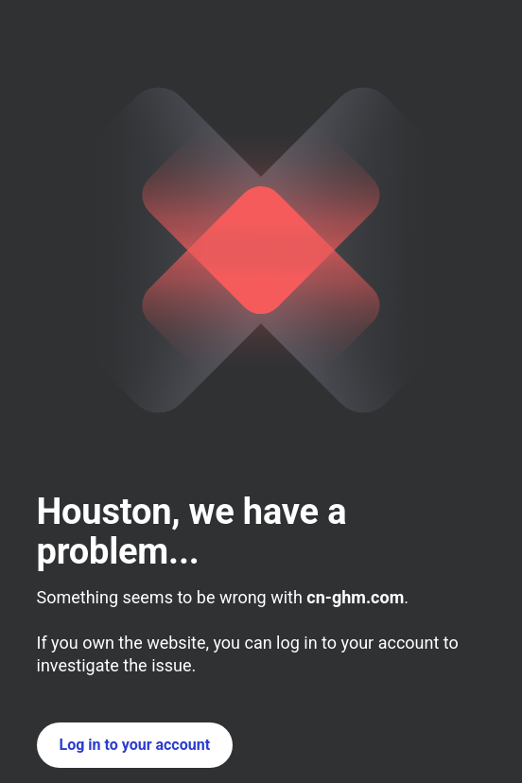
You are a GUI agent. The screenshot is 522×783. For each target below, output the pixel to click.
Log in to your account (135, 745)
